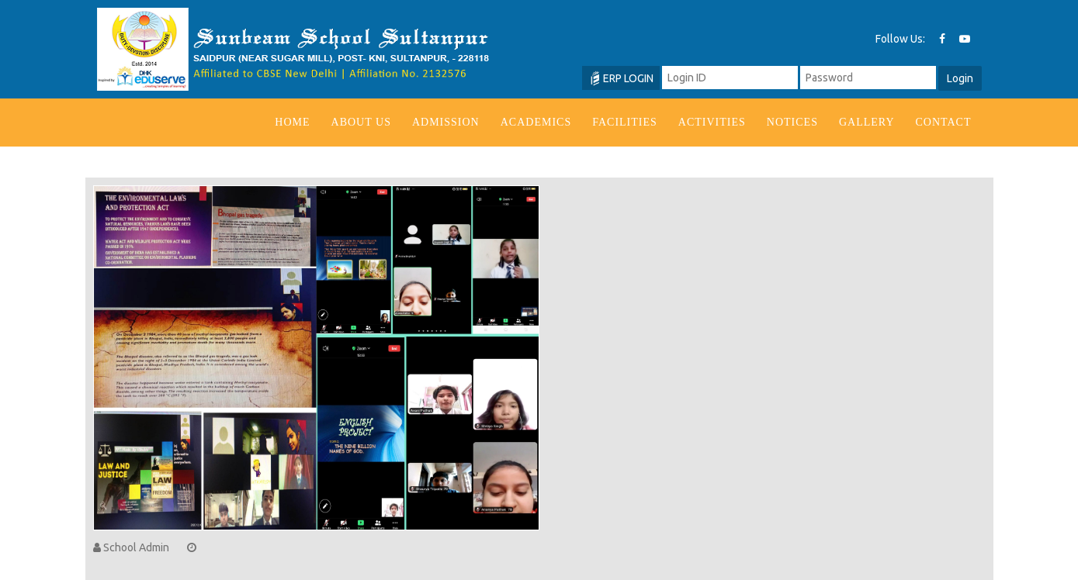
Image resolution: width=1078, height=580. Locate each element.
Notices (792, 122)
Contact (944, 122)
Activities (712, 122)
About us (361, 122)
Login (960, 78)
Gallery (867, 122)
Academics (536, 122)
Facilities (624, 122)
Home (292, 122)
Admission (446, 122)
